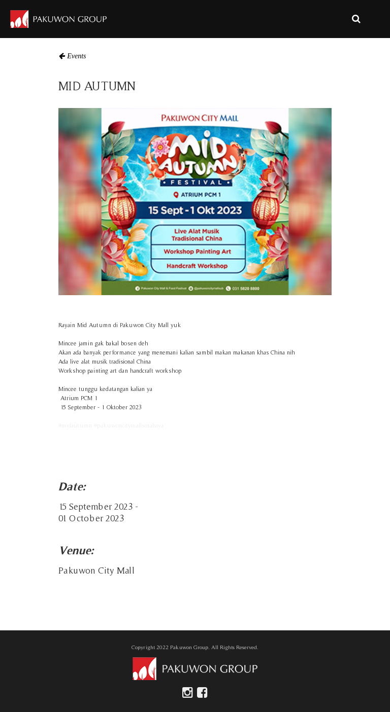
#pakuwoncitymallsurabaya (129, 425)
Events (76, 55)
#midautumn (75, 425)
